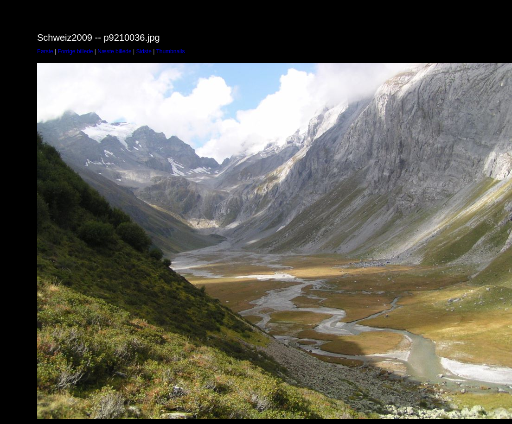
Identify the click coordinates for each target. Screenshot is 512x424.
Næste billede (114, 51)
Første (45, 51)
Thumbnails (170, 51)
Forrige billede (75, 51)
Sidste (143, 51)
